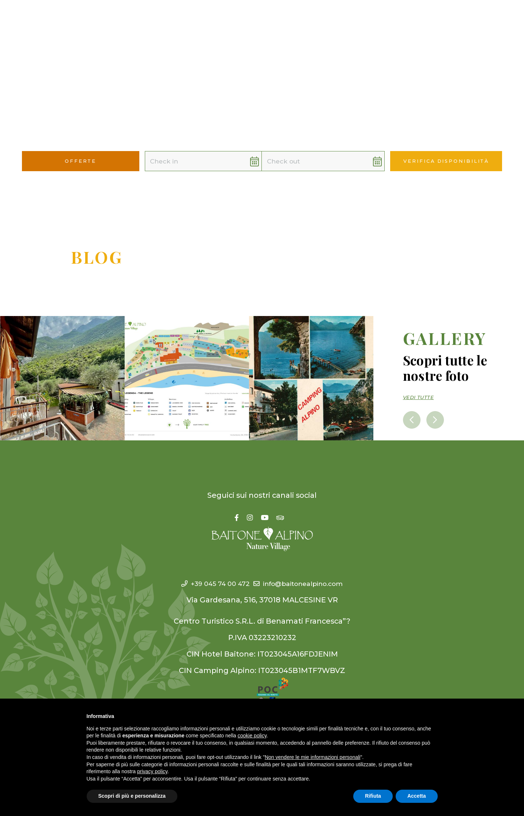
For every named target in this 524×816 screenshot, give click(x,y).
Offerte (372, 18)
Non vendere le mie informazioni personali (312, 757)
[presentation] (413, 419)
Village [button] (221, 18)
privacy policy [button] (152, 771)
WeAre (260, 18)
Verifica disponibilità (446, 161)
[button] (501, 19)
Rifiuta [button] (373, 796)
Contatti (411, 18)
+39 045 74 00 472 (206, 583)
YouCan (295, 18)
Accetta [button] (416, 796)
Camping (177, 18)
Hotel (141, 18)
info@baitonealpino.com (304, 583)
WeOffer (334, 18)
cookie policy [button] (252, 735)
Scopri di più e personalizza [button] (132, 796)
